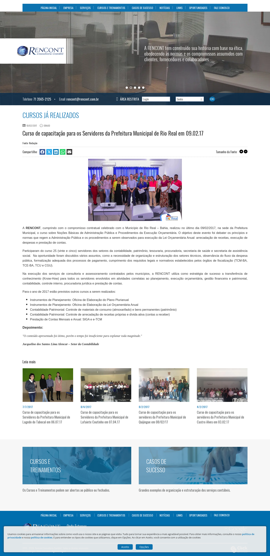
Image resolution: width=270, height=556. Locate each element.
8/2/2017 (144, 407)
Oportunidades (198, 8)
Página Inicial (49, 8)
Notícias (165, 8)
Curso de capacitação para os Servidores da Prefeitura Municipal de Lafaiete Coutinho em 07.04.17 (104, 417)
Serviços (85, 8)
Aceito (125, 547)
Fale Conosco (222, 8)
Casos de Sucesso (142, 8)
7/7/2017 (27, 407)
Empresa (68, 8)
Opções (144, 547)
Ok (212, 99)
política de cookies (41, 537)
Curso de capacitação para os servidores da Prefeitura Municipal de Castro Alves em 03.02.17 (220, 417)
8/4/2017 (86, 407)
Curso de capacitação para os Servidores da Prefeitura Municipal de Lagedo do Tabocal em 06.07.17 (46, 417)
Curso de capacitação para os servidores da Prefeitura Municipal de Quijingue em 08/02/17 (162, 417)
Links (179, 8)
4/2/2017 (202, 407)
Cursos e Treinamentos (111, 8)
